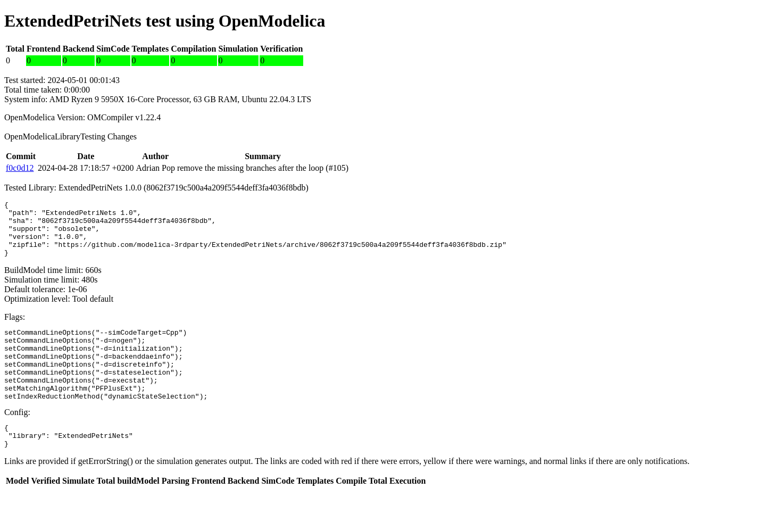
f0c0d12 (20, 167)
